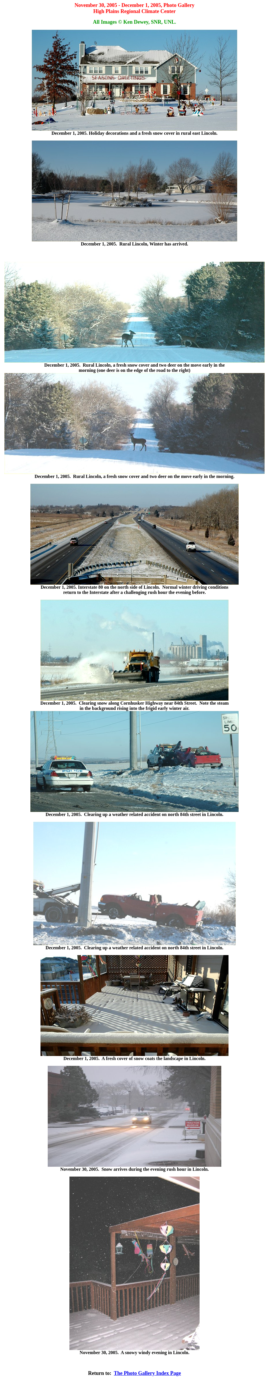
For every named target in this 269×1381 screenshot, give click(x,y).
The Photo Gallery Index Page (147, 1373)
